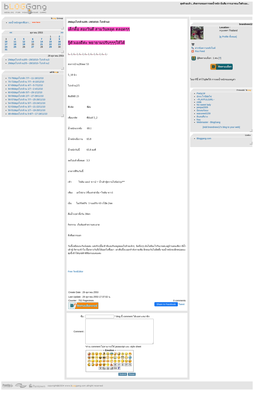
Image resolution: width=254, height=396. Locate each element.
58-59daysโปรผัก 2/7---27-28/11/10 (25, 96)
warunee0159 (203, 113)
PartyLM (201, 93)
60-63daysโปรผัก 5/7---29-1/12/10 (25, 92)
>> (62, 32)
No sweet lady (204, 104)
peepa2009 (202, 107)
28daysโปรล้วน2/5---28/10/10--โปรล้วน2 (28, 63)
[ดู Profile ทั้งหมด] (228, 36)
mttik (199, 102)
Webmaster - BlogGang (208, 122)
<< (11, 32)
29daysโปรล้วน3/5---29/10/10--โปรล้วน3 (28, 59)
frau (199, 119)
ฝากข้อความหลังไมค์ (203, 48)
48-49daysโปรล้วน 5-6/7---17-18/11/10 (27, 113)
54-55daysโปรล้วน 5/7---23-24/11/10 (26, 103)
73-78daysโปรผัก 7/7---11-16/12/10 (25, 78)
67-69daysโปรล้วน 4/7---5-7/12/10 (25, 85)
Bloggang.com (204, 138)
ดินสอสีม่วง (202, 116)
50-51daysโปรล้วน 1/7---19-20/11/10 (26, 110)
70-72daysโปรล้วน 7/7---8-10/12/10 (26, 81)
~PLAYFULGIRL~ (205, 99)
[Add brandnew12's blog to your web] (221, 127)
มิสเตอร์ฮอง (202, 110)
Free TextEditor (75, 271)
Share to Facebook (166, 304)
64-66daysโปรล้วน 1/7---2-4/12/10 (25, 89)
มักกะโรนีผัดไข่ (204, 96)
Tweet (182, 304)
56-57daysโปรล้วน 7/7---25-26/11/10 (26, 99)
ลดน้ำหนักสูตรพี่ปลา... (20, 22)
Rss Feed (198, 51)
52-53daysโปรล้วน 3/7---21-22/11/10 (26, 106)
